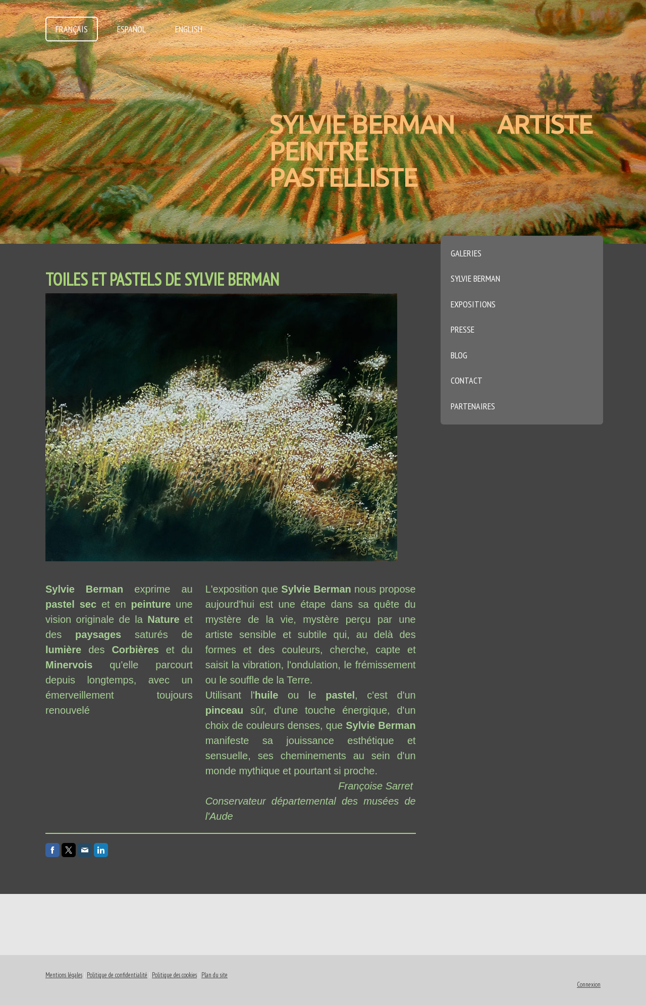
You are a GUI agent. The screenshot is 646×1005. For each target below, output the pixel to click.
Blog (459, 355)
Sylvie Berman (475, 278)
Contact (466, 380)
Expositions (473, 304)
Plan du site (214, 975)
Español (131, 29)
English (188, 29)
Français (72, 29)
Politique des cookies (174, 975)
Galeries (466, 253)
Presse (462, 329)
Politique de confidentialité (117, 975)
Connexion (589, 984)
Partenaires (473, 406)
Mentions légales (63, 975)
